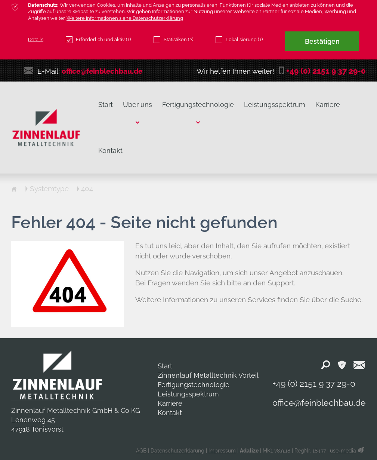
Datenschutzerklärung (177, 451)
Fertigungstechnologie (193, 385)
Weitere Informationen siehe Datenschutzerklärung (125, 18)
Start (165, 366)
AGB (141, 451)
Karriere (170, 403)
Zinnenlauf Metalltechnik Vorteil (208, 375)
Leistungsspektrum (188, 394)
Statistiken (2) (173, 39)
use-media (343, 451)
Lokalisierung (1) (239, 39)
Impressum (222, 451)
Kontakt (170, 413)
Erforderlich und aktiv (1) (98, 39)
